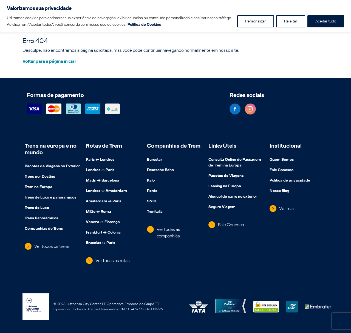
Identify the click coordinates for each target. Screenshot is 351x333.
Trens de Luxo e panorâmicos (50, 198)
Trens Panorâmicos (41, 218)
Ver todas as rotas (112, 260)
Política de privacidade (290, 181)
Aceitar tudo (325, 21)
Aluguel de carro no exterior (232, 197)
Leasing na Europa (224, 186)
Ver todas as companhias (168, 232)
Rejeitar (290, 21)
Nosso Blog (279, 191)
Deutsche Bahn (160, 170)
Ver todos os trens (51, 246)
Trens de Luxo (37, 208)
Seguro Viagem (222, 207)
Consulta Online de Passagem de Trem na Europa (234, 163)
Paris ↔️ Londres (100, 160)
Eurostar (154, 160)
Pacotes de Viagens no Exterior (52, 166)
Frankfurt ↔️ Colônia (103, 233)
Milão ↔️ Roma (98, 212)
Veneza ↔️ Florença (103, 222)
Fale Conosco (231, 225)
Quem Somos (282, 160)
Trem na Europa (38, 187)
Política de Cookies (144, 24)
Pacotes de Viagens (226, 176)
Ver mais (287, 208)
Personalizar (255, 21)
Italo (151, 181)
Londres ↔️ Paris (100, 170)
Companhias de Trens (44, 229)
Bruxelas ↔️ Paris (100, 243)
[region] (175, 16)
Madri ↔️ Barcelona (102, 181)
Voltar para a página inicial (49, 61)
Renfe (152, 191)
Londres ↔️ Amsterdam (106, 191)
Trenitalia (155, 212)
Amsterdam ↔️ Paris (103, 201)
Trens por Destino (40, 177)
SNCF (152, 201)
